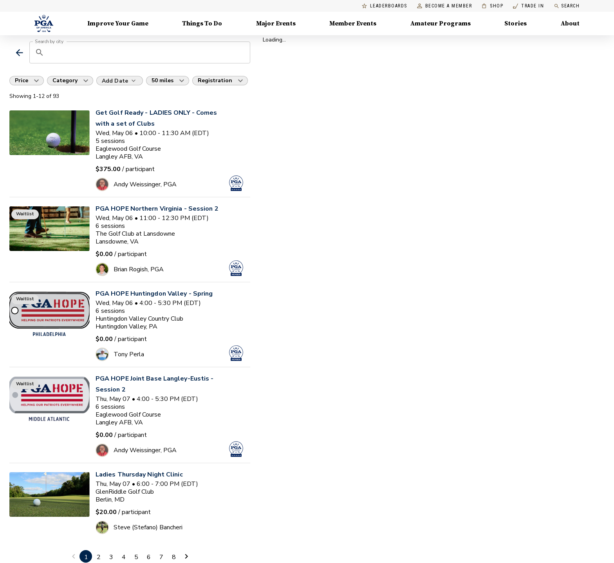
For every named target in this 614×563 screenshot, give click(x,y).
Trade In (528, 6)
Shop (492, 6)
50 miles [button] (162, 80)
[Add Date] (119, 80)
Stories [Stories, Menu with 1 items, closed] (515, 23)
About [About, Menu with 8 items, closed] (570, 23)
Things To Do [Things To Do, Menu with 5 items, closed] (202, 23)
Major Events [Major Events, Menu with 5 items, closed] (276, 23)
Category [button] (65, 80)
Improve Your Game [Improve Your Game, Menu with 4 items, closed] (117, 23)
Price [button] (21, 80)
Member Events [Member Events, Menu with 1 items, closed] (352, 23)
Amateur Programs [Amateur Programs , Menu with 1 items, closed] (440, 23)
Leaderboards (384, 6)
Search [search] (567, 6)
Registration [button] (215, 80)
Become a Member (444, 6)
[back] (19, 52)
